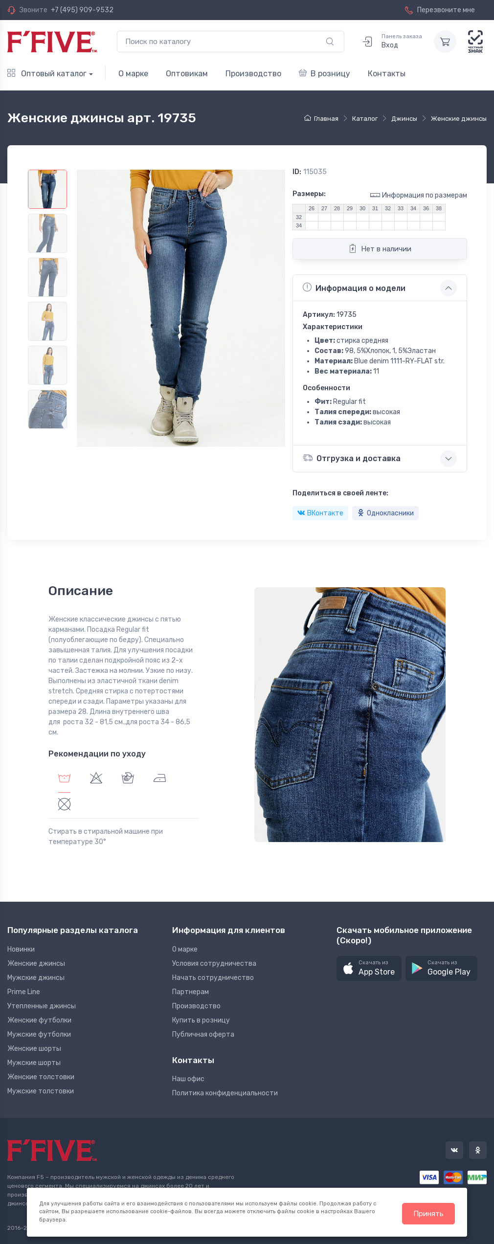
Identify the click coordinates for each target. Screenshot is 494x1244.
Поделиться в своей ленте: (340, 493)
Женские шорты (34, 1048)
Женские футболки (39, 1020)
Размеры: (309, 194)
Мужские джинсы (36, 978)
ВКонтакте (320, 513)
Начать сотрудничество (213, 978)
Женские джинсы (36, 963)
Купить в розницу (201, 1020)
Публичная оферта (203, 1034)
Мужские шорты (34, 1063)
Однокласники (385, 513)
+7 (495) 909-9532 (82, 10)
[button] (369, 968)
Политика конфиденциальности (225, 1093)
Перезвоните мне (440, 10)
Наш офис (188, 1079)
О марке (133, 73)
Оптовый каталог (47, 73)
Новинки (21, 949)
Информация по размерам (418, 195)
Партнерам (190, 992)
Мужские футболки (39, 1034)
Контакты (386, 73)
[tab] (96, 779)
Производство (253, 73)
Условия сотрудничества (214, 963)
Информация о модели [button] (354, 287)
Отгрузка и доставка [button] (352, 458)
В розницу (324, 73)
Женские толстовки (40, 1077)
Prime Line (23, 992)
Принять (428, 1213)
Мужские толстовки (40, 1091)
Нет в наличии (379, 248)
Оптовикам (187, 73)
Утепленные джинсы (41, 1006)
